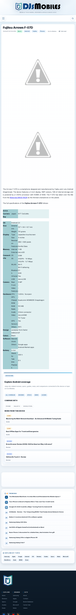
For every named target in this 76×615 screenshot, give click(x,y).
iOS (33, 556)
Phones (42, 31)
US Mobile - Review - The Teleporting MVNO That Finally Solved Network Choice (36, 512)
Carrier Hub (26, 605)
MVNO (20, 560)
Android (27, 31)
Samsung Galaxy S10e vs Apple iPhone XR (23, 537)
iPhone (8, 406)
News (36, 395)
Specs (19, 31)
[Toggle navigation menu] (3, 18)
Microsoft (65, 556)
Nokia (58, 556)
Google (20, 556)
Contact (25, 598)
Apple (13, 556)
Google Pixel (28, 406)
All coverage (10, 395)
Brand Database (28, 602)
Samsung (6, 556)
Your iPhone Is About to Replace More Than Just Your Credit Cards (31, 501)
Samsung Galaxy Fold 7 (17, 542)
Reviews (21, 395)
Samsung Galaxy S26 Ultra (18, 522)
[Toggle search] (73, 18)
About (25, 595)
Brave (26, 560)
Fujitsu (35, 31)
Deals (14, 560)
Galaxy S (17, 406)
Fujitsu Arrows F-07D (18, 27)
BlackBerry (7, 560)
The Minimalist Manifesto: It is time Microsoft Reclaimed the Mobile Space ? (34, 496)
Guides (44, 395)
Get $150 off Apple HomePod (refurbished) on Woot (26, 527)
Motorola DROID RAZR (18, 198)
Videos (25, 608)
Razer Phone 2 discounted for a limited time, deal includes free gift (32, 532)
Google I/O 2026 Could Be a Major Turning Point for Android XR (30, 507)
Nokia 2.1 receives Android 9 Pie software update (25, 517)
